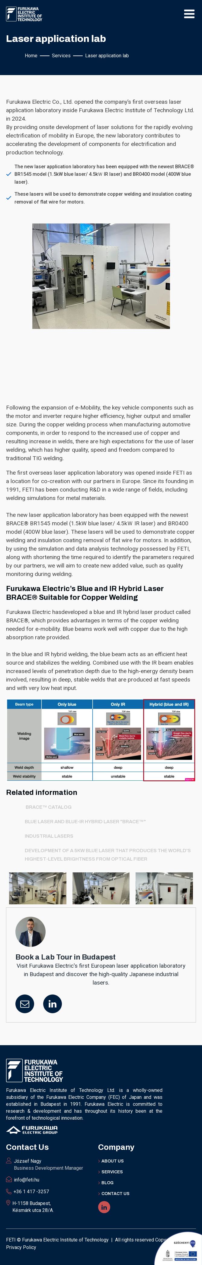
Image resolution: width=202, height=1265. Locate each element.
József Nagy (48, 1165)
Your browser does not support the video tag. (101, 365)
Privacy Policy (21, 1247)
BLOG (107, 1183)
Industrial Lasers (49, 836)
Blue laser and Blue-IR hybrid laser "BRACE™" (85, 821)
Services (112, 1172)
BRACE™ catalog (48, 807)
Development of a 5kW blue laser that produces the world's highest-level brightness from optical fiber (108, 855)
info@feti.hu (26, 1180)
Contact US (115, 1193)
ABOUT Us (112, 1161)
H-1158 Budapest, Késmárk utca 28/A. (33, 1206)
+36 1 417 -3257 (31, 1191)
